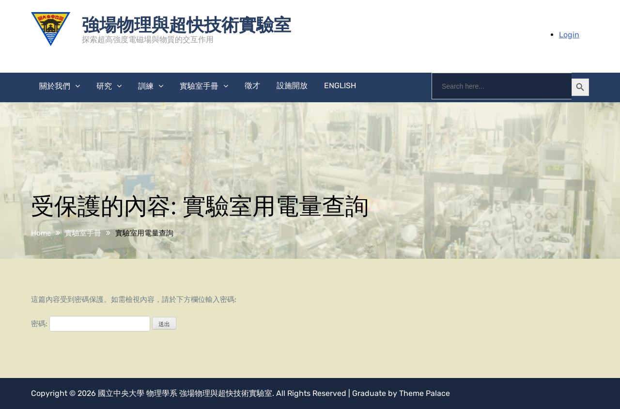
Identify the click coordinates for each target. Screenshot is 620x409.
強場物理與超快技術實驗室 (186, 23)
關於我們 (54, 86)
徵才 (252, 85)
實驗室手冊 (199, 86)
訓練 (146, 86)
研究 (104, 86)
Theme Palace (424, 393)
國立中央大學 (121, 393)
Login (569, 34)
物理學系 (161, 393)
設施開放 (292, 85)
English (340, 85)
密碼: (90, 323)
